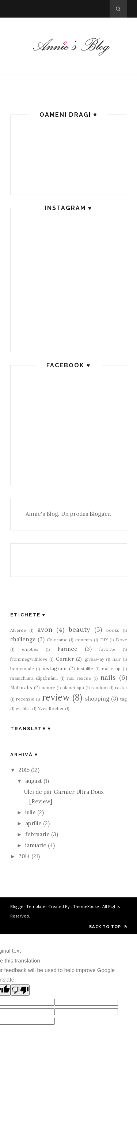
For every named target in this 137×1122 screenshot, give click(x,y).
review (56, 697)
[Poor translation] (20, 990)
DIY (104, 639)
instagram (54, 668)
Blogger (100, 513)
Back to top (108, 926)
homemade (22, 668)
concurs (83, 639)
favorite (107, 649)
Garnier (65, 659)
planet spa (73, 687)
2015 (24, 769)
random (99, 687)
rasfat (121, 687)
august (33, 780)
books (112, 630)
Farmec (67, 648)
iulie (30, 812)
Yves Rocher (51, 708)
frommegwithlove (28, 659)
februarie (37, 834)
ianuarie (35, 845)
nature (48, 687)
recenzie (25, 699)
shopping (97, 698)
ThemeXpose (86, 906)
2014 (24, 856)
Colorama (57, 639)
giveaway (94, 659)
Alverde (18, 630)
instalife (85, 668)
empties (30, 649)
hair (117, 659)
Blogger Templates (28, 906)
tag (123, 699)
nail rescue (79, 678)
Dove (121, 639)
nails (108, 677)
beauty (79, 629)
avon (44, 629)
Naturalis (21, 687)
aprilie (33, 823)
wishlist (23, 708)
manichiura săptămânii (34, 678)
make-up (111, 668)
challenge (23, 639)
